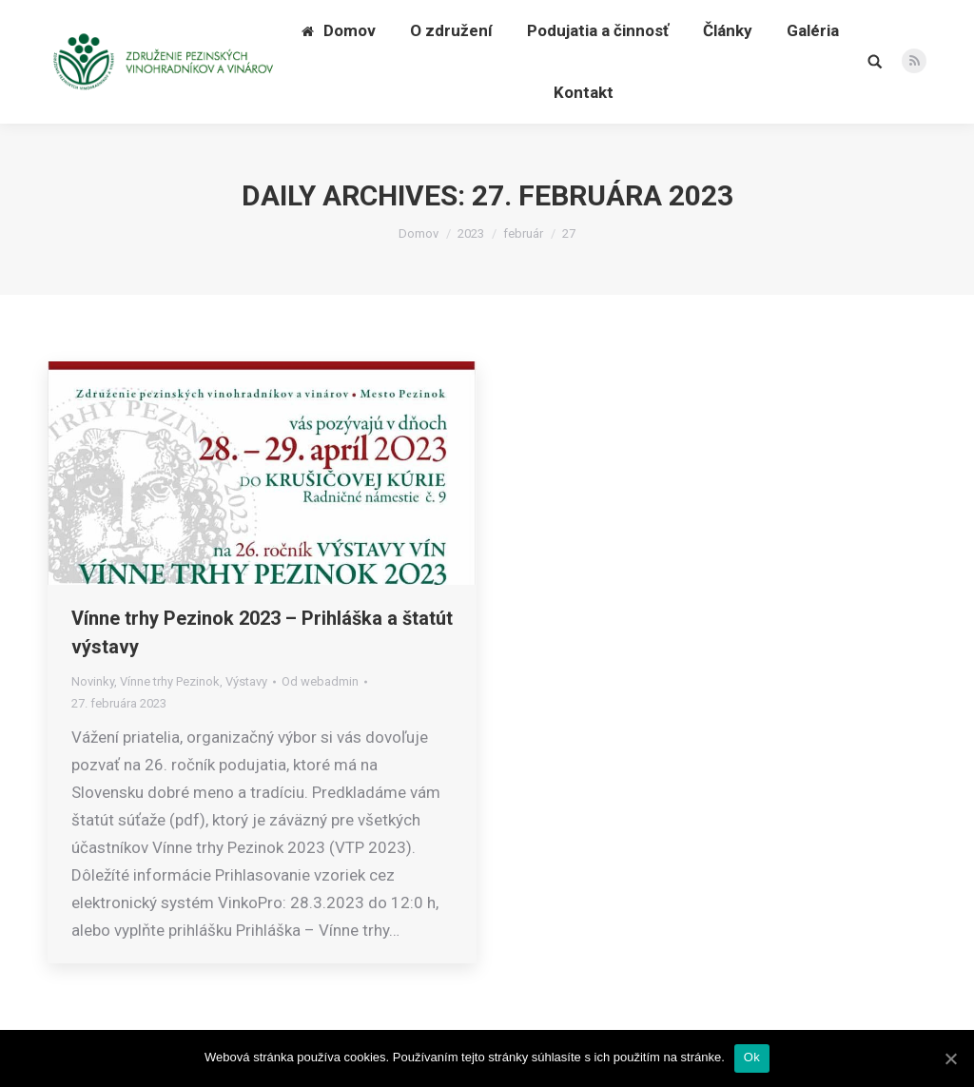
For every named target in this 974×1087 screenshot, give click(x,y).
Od (320, 681)
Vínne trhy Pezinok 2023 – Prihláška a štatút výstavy (262, 632)
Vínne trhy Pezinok (170, 681)
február (523, 233)
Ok (752, 1057)
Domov (418, 233)
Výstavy (246, 681)
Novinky (92, 681)
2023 (471, 233)
